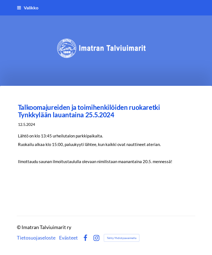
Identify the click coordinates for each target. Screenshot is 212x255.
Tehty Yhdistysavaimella (121, 238)
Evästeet (68, 237)
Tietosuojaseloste (36, 237)
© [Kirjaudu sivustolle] (19, 227)
